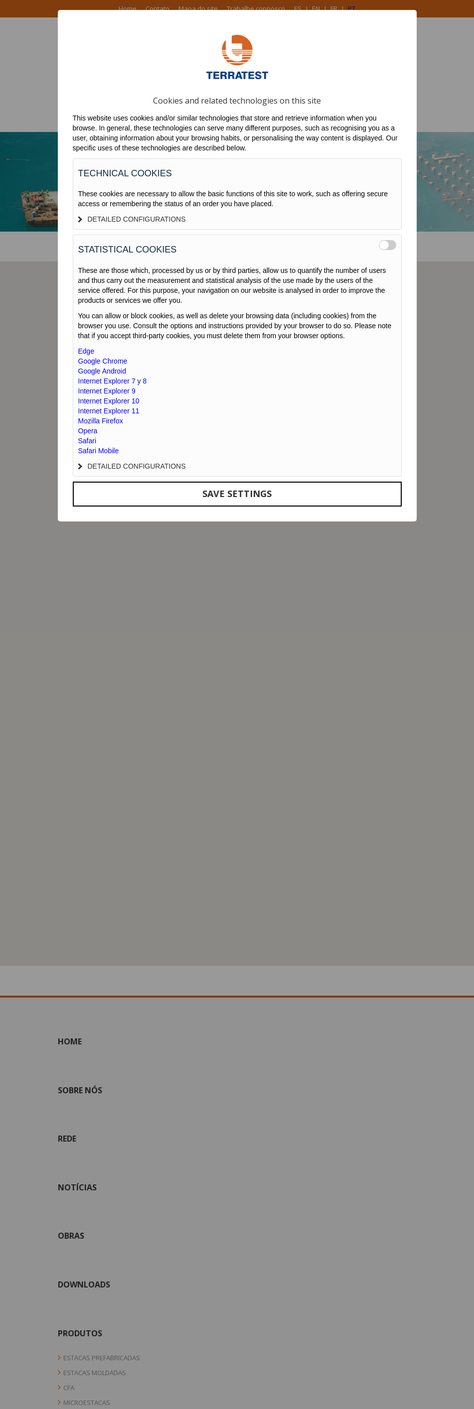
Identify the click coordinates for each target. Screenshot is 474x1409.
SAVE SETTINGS (237, 494)
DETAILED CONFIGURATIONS (132, 219)
